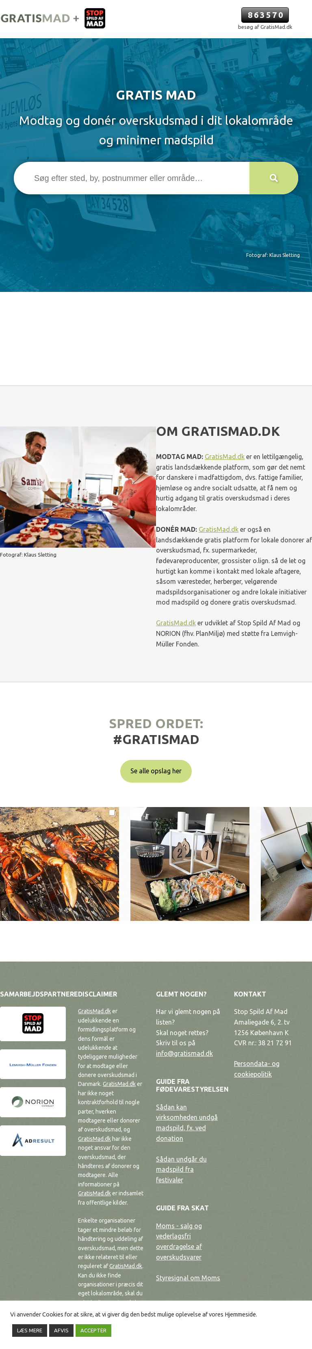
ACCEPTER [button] (93, 1330)
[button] (273, 178)
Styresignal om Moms (188, 1278)
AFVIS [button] (61, 1330)
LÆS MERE (29, 1330)
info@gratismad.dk (184, 1053)
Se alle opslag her (156, 771)
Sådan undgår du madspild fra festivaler (181, 1169)
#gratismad (156, 739)
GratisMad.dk (225, 456)
